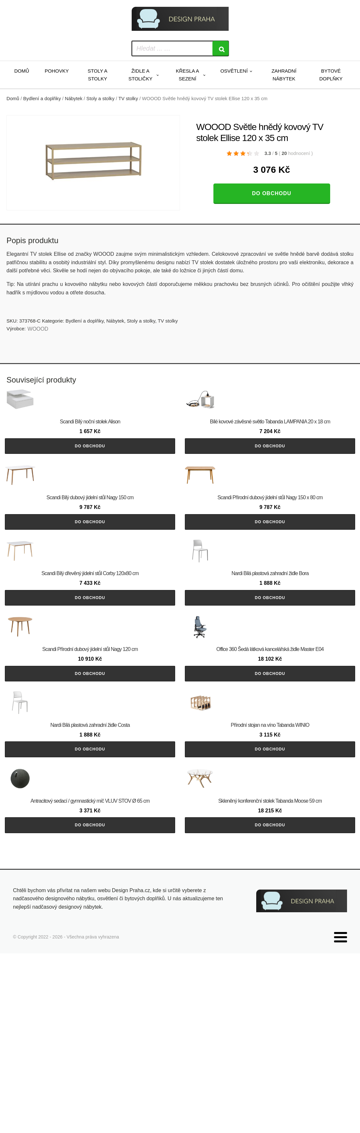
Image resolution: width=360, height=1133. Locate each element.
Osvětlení (233, 71)
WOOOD (38, 329)
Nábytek (73, 98)
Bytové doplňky (330, 74)
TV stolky (128, 98)
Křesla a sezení (187, 74)
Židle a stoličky (140, 74)
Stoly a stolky (97, 74)
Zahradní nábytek (283, 74)
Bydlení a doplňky (42, 98)
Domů (21, 71)
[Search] (220, 48)
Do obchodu (271, 193)
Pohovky (57, 71)
